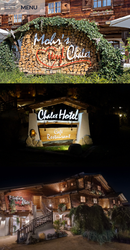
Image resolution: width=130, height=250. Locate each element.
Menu (29, 7)
